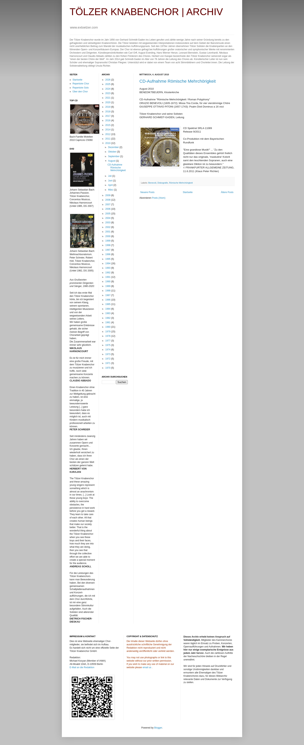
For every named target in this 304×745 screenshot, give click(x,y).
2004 (108, 218)
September (114, 156)
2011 (108, 138)
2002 (108, 227)
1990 (108, 281)
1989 (108, 286)
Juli (110, 176)
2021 (108, 97)
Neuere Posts (147, 192)
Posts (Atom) (158, 198)
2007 (108, 204)
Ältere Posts (227, 192)
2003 (108, 222)
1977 (108, 340)
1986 (108, 299)
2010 (108, 143)
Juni (110, 180)
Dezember (113, 147)
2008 (108, 199)
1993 (108, 268)
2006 (108, 209)
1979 (108, 331)
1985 (108, 304)
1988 (108, 290)
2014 (108, 129)
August (112, 160)
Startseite (188, 192)
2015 (108, 125)
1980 (108, 327)
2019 (108, 107)
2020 (108, 102)
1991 (108, 277)
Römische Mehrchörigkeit (181, 183)
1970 (108, 367)
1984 (108, 309)
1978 (108, 336)
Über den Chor (80, 91)
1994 (108, 263)
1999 (108, 240)
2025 (108, 84)
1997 (108, 250)
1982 (108, 318)
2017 (108, 116)
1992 (108, 272)
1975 (108, 345)
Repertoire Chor (81, 83)
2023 (108, 93)
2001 (108, 231)
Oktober (112, 151)
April (110, 185)
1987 (108, 295)
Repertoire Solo (81, 87)
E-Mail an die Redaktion (82, 667)
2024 (108, 88)
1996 (108, 254)
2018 (108, 111)
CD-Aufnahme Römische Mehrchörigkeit (177, 81)
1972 (108, 358)
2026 (108, 79)
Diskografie (162, 183)
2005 (108, 213)
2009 (108, 195)
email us (146, 667)
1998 (108, 245)
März (111, 189)
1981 (108, 322)
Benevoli (152, 183)
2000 (108, 236)
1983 (108, 313)
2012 (108, 134)
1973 (108, 354)
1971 (108, 363)
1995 (108, 259)
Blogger (158, 727)
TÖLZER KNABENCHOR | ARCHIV (146, 11)
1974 (108, 349)
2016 (108, 120)
